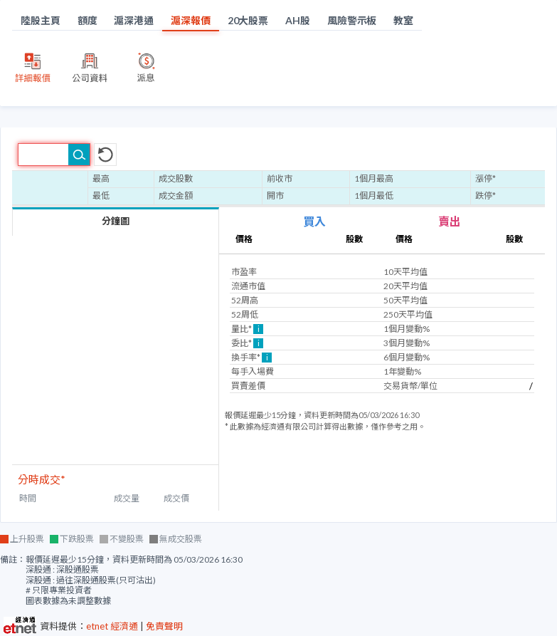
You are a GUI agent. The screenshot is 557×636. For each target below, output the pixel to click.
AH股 (297, 20)
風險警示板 (352, 20)
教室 (403, 20)
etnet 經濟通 (112, 626)
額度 (87, 20)
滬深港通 (134, 20)
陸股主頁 (40, 20)
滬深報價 (191, 20)
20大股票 (248, 20)
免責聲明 (164, 626)
